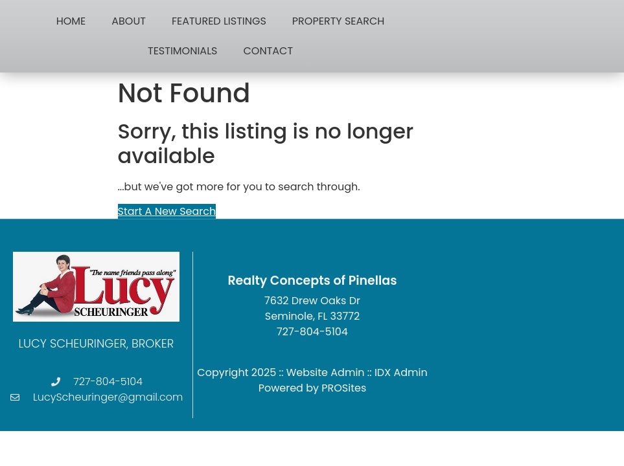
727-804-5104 (312, 331)
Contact (268, 50)
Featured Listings (219, 21)
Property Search (338, 21)
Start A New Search (167, 211)
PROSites (343, 388)
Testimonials (182, 50)
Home (71, 21)
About (128, 21)
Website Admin (325, 372)
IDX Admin (401, 372)
